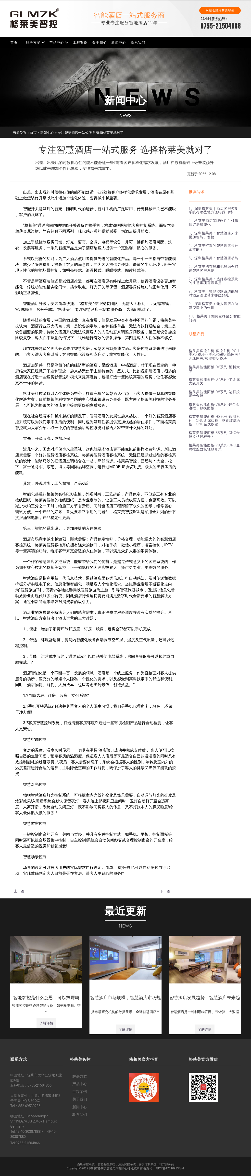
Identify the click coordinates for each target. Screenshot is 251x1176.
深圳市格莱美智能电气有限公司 (109, 1168)
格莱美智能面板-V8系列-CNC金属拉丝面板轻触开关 (214, 447)
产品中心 (56, 42)
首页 (14, 42)
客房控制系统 (147, 1164)
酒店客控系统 (86, 1164)
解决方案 (33, 42)
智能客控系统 (106, 1164)
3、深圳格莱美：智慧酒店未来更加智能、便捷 (214, 235)
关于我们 (99, 42)
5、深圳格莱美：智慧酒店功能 (214, 258)
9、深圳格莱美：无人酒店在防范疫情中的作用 (214, 305)
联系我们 (138, 42)
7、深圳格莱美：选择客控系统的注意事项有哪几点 (214, 281)
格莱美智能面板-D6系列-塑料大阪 (214, 369)
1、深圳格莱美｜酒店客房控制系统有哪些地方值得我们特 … (214, 210)
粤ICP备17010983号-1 (169, 1168)
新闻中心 (118, 42)
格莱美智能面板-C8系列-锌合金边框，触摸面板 (214, 406)
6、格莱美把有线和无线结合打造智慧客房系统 (214, 268)
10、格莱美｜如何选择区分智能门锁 (215, 318)
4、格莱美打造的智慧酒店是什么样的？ (214, 247)
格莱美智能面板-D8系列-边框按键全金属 (214, 394)
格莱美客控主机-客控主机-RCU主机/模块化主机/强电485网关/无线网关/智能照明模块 (214, 354)
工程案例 (80, 42)
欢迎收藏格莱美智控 (220, 10)
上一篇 (19, 891)
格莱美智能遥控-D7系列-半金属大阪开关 (214, 381)
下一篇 (165, 891)
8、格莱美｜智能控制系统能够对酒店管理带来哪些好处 (214, 293)
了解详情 (46, 1023)
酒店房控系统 (127, 1164)
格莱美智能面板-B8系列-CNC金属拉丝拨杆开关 (214, 434)
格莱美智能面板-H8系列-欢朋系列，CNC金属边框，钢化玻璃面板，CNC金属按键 (214, 420)
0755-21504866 (221, 26)
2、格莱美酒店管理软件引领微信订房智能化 (214, 222)
